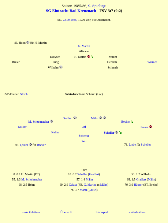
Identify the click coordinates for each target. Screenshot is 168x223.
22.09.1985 (70, 19)
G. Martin (84, 46)
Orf (84, 126)
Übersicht (66, 212)
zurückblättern (31, 212)
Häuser (144, 127)
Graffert (68, 118)
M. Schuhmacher (38, 121)
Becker (125, 121)
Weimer (152, 62)
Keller (55, 132)
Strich (24, 94)
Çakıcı (24, 145)
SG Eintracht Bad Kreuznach (71, 10)
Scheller (146, 144)
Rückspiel (101, 212)
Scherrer (84, 135)
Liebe (132, 144)
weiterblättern (137, 212)
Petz (84, 141)
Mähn (94, 118)
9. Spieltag (96, 5)
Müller (22, 126)
